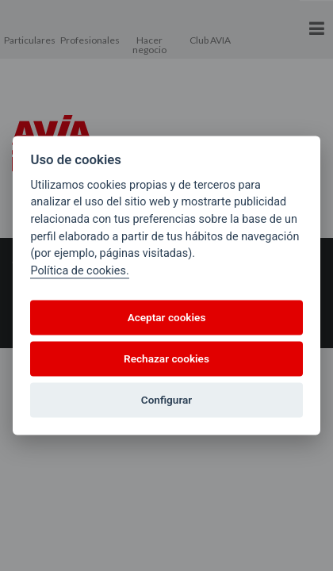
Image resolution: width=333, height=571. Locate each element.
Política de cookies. (79, 271)
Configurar (166, 399)
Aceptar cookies (167, 317)
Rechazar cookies (166, 358)
